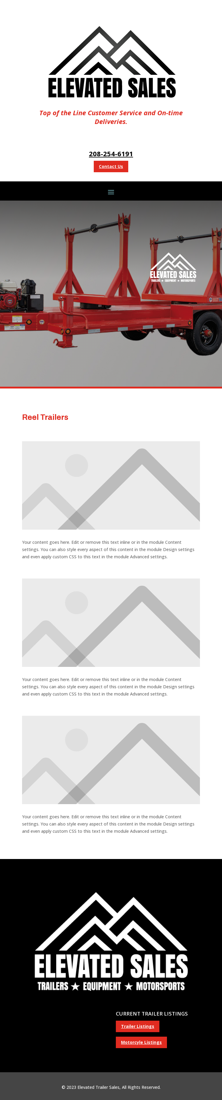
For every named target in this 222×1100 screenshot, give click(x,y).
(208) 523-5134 (64, 1013)
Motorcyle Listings (141, 1042)
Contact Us (111, 166)
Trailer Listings (137, 1026)
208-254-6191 (111, 153)
